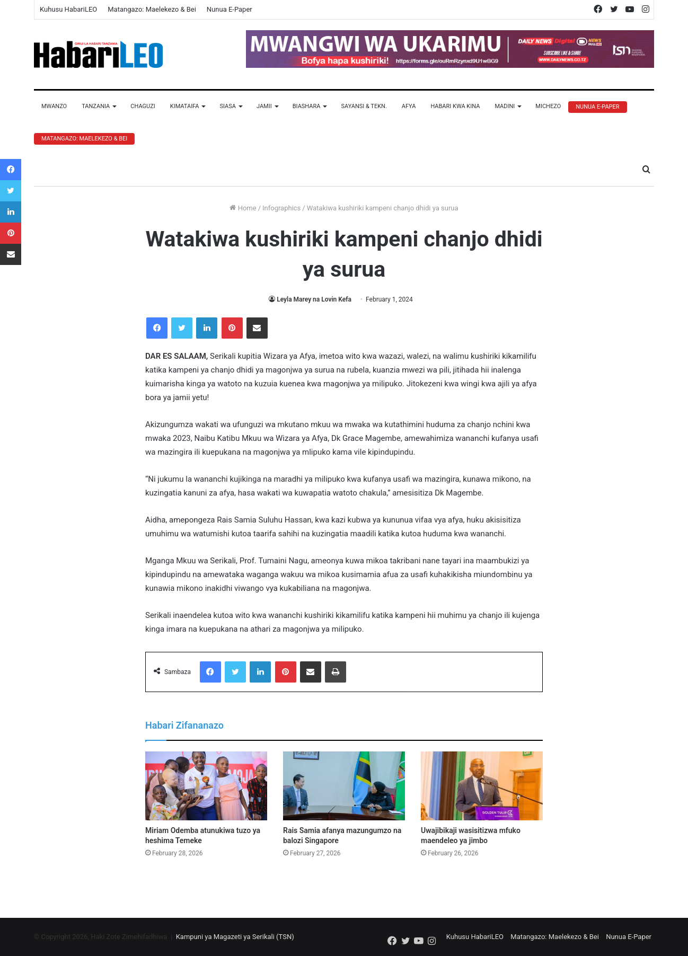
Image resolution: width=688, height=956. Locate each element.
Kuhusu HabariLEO (68, 9)
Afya (409, 106)
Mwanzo (54, 106)
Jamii (264, 106)
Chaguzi (142, 106)
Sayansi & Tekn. (363, 106)
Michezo (548, 106)
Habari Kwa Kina (455, 106)
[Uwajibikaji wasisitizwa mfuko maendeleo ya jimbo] (482, 785)
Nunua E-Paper (229, 9)
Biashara (307, 106)
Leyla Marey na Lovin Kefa (314, 299)
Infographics (281, 208)
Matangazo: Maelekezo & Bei (152, 9)
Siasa (227, 106)
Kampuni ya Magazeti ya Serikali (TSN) (235, 937)
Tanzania (96, 106)
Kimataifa (184, 106)
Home (243, 208)
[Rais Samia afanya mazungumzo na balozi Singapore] (344, 785)
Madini (505, 106)
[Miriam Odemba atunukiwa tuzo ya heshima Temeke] (206, 785)
